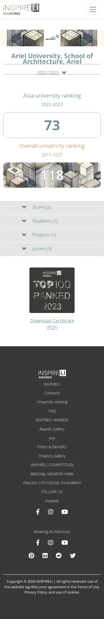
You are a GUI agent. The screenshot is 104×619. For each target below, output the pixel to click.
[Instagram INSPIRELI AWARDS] (50, 512)
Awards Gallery (52, 429)
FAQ (52, 411)
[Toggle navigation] (93, 9)
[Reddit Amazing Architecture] (58, 556)
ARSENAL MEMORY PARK (52, 474)
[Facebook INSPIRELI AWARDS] (37, 512)
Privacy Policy (35, 592)
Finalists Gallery (52, 455)
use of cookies (67, 592)
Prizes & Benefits (52, 446)
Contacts (52, 393)
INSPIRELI (52, 384)
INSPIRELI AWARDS (52, 419)
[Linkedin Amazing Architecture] (45, 556)
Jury (52, 437)
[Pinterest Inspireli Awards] (31, 556)
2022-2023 (52, 73)
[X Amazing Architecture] (72, 556)
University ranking (52, 401)
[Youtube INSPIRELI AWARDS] (65, 512)
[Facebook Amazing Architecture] (37, 542)
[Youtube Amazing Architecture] (65, 542)
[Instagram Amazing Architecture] (50, 542)
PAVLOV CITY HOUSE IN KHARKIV (52, 482)
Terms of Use (88, 586)
